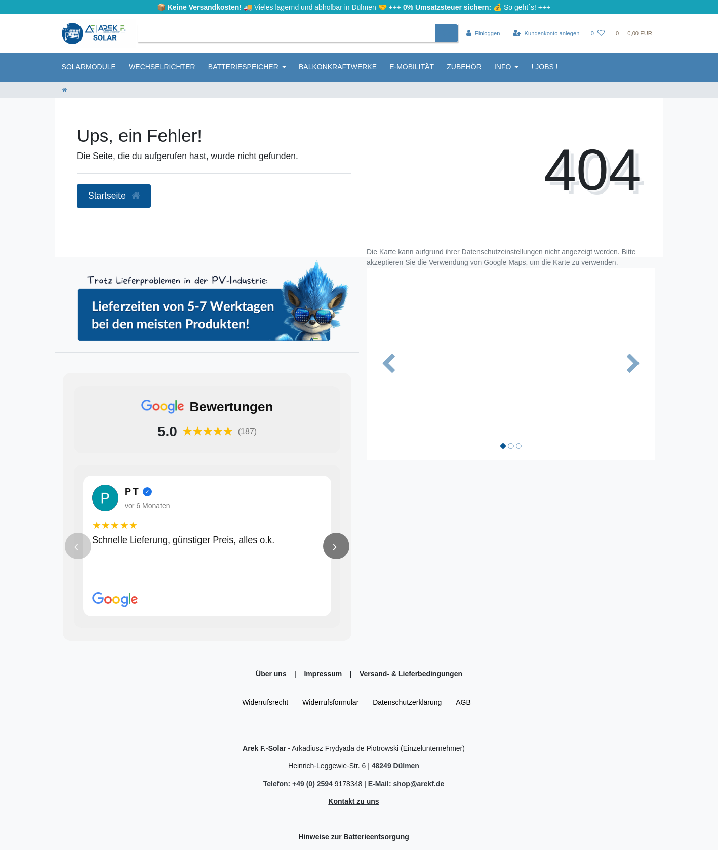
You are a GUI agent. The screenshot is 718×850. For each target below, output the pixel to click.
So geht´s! (520, 7)
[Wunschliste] (597, 33)
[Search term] (286, 33)
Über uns (272, 674)
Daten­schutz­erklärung (407, 702)
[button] (388, 364)
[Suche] (446, 33)
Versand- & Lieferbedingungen (411, 674)
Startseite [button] (114, 195)
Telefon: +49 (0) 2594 (299, 784)
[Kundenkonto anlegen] (546, 33)
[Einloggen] (483, 33)
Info (502, 67)
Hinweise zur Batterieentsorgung (353, 837)
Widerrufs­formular (330, 702)
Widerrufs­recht (265, 702)
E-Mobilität (411, 67)
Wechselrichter (162, 67)
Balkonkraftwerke (338, 67)
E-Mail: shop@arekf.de (406, 784)
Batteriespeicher (243, 67)
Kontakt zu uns (353, 801)
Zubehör (464, 67)
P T (132, 491)
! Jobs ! (545, 67)
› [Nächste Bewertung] (334, 546)
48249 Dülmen (395, 766)
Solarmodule (89, 67)
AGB (463, 702)
